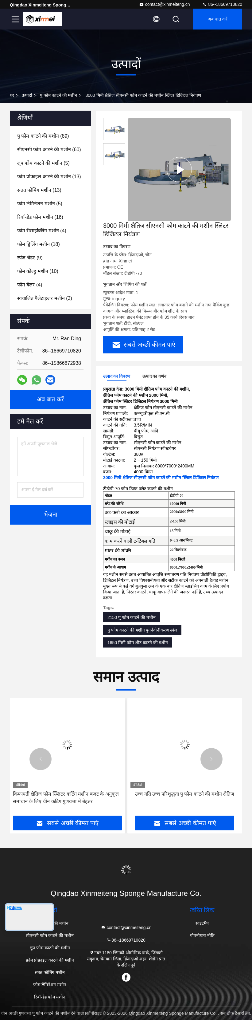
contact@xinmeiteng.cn (164, 4)
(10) (37, 271)
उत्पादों (27, 95)
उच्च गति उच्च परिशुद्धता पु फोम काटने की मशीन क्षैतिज (184, 794)
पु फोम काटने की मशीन (58, 95)
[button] (40, 759)
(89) (43, 136)
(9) (29, 257)
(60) (49, 149)
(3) (44, 298)
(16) (40, 217)
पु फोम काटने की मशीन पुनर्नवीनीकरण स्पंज (142, 630)
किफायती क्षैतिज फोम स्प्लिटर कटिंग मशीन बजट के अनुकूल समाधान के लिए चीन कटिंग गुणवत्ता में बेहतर (66, 797)
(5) (43, 163)
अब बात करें (217, 19)
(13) (49, 176)
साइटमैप (202, 923)
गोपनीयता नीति (202, 935)
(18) (38, 244)
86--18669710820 (222, 4)
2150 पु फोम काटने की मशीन (131, 617)
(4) (41, 230)
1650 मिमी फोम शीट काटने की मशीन (137, 642)
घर (12, 95)
